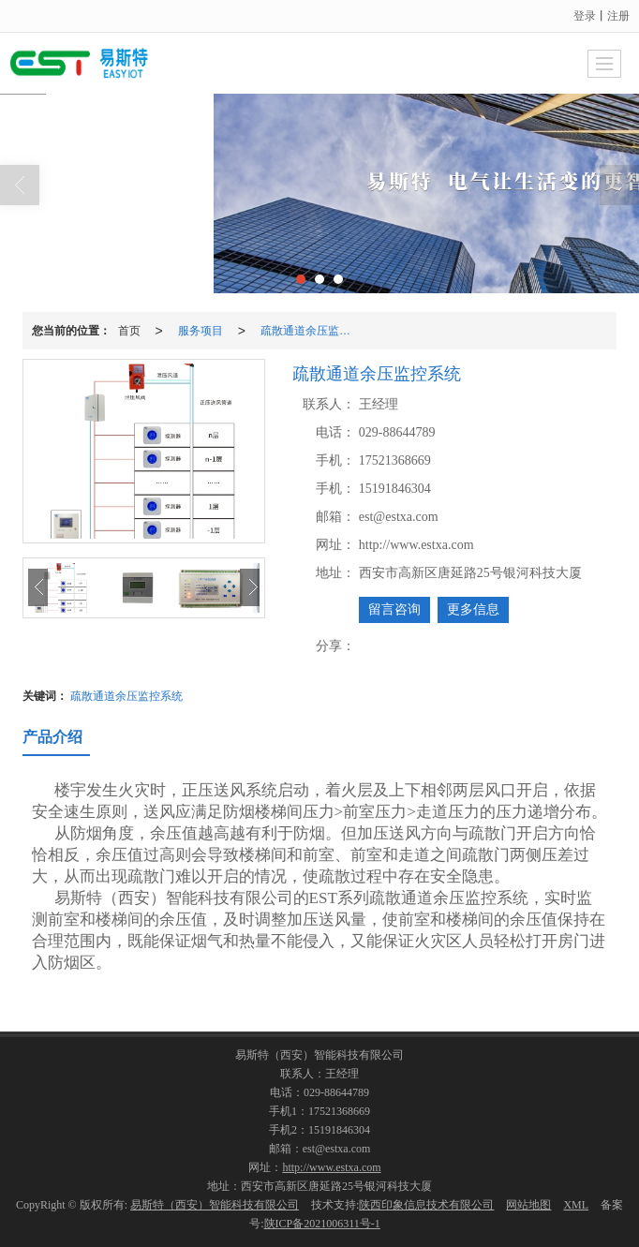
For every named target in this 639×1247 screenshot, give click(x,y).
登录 (584, 15)
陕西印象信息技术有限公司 (426, 1204)
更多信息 (473, 609)
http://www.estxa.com (331, 1167)
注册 (618, 15)
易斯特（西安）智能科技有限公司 (214, 1204)
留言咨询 (394, 609)
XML (575, 1204)
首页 (129, 330)
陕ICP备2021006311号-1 (322, 1223)
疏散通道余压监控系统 (311, 330)
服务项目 (200, 330)
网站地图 (528, 1204)
